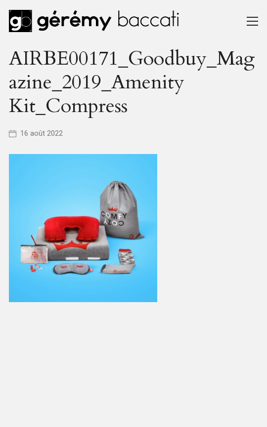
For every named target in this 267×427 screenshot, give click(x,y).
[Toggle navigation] (252, 21)
